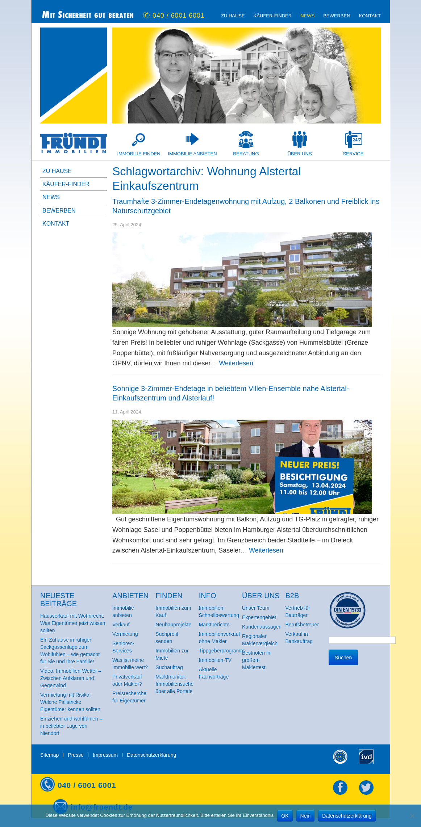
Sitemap (49, 755)
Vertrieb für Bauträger (297, 611)
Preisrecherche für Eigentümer (129, 697)
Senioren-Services (123, 647)
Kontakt (370, 15)
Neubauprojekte (173, 624)
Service (353, 153)
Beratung (246, 153)
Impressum (105, 755)
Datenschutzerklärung (151, 755)
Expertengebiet (259, 617)
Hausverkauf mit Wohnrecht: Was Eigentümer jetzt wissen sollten (72, 623)
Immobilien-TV (215, 660)
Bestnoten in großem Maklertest (256, 660)
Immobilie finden (138, 153)
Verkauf (120, 624)
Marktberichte (214, 624)
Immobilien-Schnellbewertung (219, 611)
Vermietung (125, 634)
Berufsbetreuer (302, 624)
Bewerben (336, 15)
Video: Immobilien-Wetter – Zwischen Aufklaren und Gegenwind (70, 678)
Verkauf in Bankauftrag (299, 637)
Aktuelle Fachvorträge (214, 673)
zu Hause (233, 15)
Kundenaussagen (262, 627)
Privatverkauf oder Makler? (127, 680)
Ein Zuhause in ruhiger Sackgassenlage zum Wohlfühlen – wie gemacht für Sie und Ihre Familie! (70, 650)
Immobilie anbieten (192, 153)
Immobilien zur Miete (171, 654)
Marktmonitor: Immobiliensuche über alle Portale (174, 684)
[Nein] (412, 815)
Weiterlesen (236, 363)
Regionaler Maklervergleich (260, 639)
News (307, 15)
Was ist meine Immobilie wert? (130, 663)
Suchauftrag (169, 667)
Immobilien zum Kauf (173, 611)
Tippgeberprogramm (220, 651)
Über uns (299, 153)
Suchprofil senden (166, 637)
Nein (305, 816)
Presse (76, 755)
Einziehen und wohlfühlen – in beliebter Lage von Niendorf (71, 726)
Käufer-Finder (273, 15)
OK (284, 816)
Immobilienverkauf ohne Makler (219, 637)
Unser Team (255, 608)
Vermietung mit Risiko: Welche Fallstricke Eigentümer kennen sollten (70, 702)
